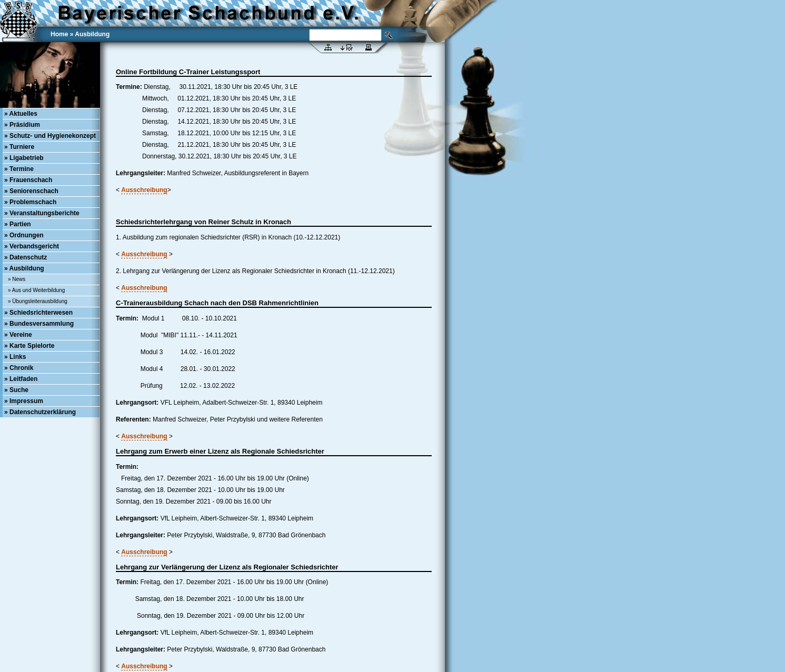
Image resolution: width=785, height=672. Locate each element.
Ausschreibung (144, 190)
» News (16, 279)
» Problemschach (30, 202)
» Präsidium (22, 124)
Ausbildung (92, 34)
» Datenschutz (25, 257)
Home (59, 34)
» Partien (17, 224)
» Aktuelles (20, 113)
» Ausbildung (24, 268)
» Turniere (19, 147)
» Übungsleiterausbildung (37, 301)
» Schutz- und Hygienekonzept (50, 135)
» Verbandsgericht (31, 246)
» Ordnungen (24, 235)
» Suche (16, 390)
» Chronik (18, 368)
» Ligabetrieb (24, 158)
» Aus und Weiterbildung (36, 290)
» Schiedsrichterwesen (38, 312)
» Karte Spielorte (29, 345)
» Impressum (23, 401)
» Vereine (18, 334)
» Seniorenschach (31, 191)
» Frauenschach (28, 180)
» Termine (19, 169)
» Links (15, 356)
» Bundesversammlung (39, 323)
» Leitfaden (20, 379)
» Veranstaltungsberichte (42, 213)
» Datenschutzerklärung (40, 412)
